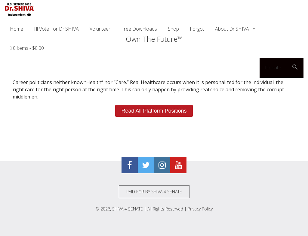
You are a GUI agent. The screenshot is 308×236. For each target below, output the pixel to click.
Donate (273, 67)
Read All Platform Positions (153, 111)
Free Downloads (139, 29)
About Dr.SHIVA (232, 29)
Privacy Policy (200, 209)
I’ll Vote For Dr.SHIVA (56, 29)
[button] (295, 68)
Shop (173, 29)
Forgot (197, 29)
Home (16, 29)
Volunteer (100, 29)
